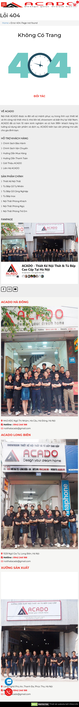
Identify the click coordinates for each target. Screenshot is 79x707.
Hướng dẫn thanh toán (15, 158)
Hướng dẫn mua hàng (14, 153)
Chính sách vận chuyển (15, 148)
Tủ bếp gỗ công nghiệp (15, 191)
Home (5, 23)
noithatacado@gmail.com (17, 428)
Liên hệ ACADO (11, 168)
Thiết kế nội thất (12, 181)
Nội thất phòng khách (15, 201)
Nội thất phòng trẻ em (15, 211)
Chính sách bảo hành (14, 143)
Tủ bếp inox (9, 196)
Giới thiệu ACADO (12, 163)
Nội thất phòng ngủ (13, 206)
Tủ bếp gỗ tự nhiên (13, 186)
